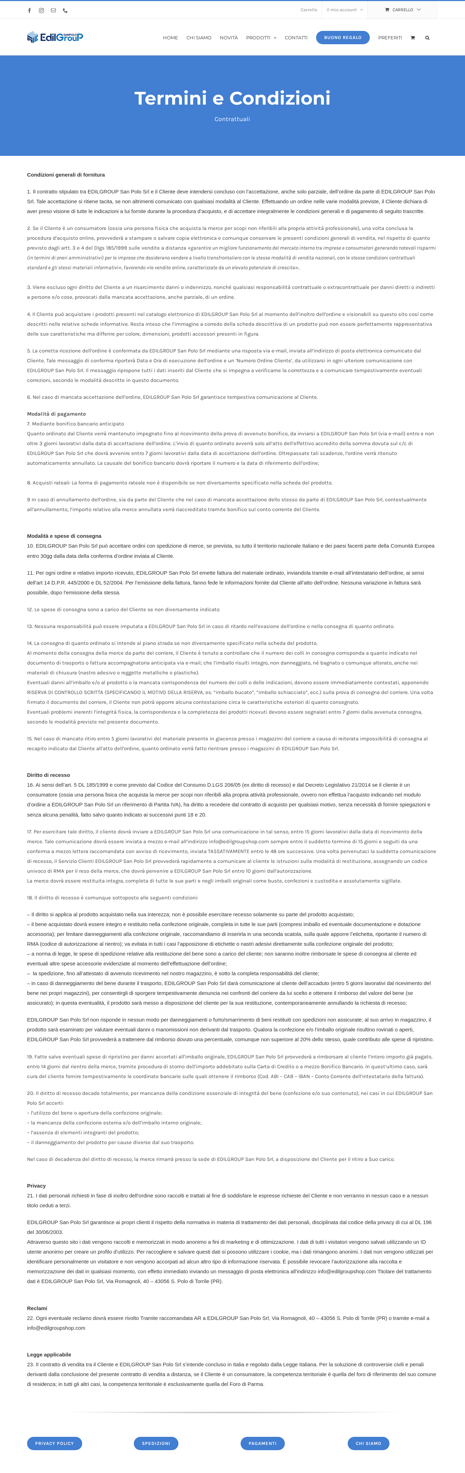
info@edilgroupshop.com (347, 1271)
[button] (427, 37)
